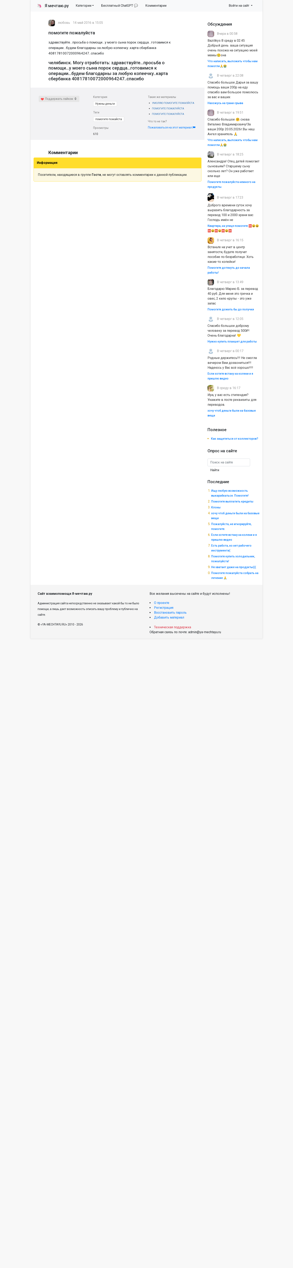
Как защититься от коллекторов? (234, 438)
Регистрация (163, 608)
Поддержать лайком (57, 98)
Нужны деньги (105, 103)
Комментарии (155, 6)
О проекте (161, 603)
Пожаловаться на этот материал (171, 127)
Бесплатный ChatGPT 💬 (119, 6)
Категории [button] (83, 6)
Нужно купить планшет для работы (232, 341)
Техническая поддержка (172, 627)
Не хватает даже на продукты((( (233, 567)
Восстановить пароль (170, 612)
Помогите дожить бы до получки (231, 309)
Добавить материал (169, 617)
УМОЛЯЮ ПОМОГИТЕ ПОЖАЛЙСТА (173, 102)
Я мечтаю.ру (53, 5)
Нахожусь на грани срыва (225, 103)
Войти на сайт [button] (239, 6)
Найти (214, 470)
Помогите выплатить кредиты (232, 501)
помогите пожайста (108, 119)
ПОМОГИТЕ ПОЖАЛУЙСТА (168, 108)
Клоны (216, 507)
